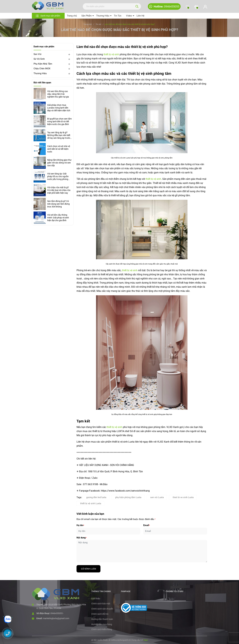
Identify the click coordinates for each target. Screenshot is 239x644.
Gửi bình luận (88, 569)
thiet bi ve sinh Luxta (183, 497)
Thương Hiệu (102, 15)
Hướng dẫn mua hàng (101, 624)
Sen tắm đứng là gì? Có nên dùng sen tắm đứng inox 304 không (58, 204)
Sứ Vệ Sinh (39, 59)
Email (146, 525)
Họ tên (80, 525)
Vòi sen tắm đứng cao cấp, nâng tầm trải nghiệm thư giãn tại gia (58, 94)
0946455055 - (57, 613)
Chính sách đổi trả (99, 614)
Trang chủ (72, 15)
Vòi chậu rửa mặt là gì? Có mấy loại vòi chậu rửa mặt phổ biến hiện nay (58, 190)
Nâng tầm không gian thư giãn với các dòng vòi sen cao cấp (59, 163)
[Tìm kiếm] (137, 6)
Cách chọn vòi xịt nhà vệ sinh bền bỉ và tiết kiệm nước (58, 149)
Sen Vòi (37, 54)
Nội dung (82, 537)
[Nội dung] (142, 551)
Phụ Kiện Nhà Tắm (43, 63)
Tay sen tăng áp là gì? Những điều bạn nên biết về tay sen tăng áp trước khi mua (58, 135)
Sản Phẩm (86, 15)
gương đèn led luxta (96, 497)
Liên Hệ (140, 15)
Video (129, 15)
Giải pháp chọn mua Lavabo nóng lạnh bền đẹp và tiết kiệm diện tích (58, 108)
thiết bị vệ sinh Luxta (90, 503)
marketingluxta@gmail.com (56, 618)
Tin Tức (117, 15)
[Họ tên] (108, 531)
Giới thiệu (95, 598)
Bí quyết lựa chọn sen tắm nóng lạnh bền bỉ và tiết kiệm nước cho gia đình (59, 121)
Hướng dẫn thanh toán (102, 619)
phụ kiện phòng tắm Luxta (128, 497)
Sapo (145, 640)
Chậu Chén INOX (42, 68)
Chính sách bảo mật (100, 603)
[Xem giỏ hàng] (196, 7)
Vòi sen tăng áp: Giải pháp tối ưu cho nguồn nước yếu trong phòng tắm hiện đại (58, 176)
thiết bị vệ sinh (111, 54)
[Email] (175, 531)
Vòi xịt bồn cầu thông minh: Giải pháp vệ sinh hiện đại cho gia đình (58, 218)
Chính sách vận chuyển (102, 609)
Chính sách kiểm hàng (101, 629)
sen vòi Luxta (157, 497)
